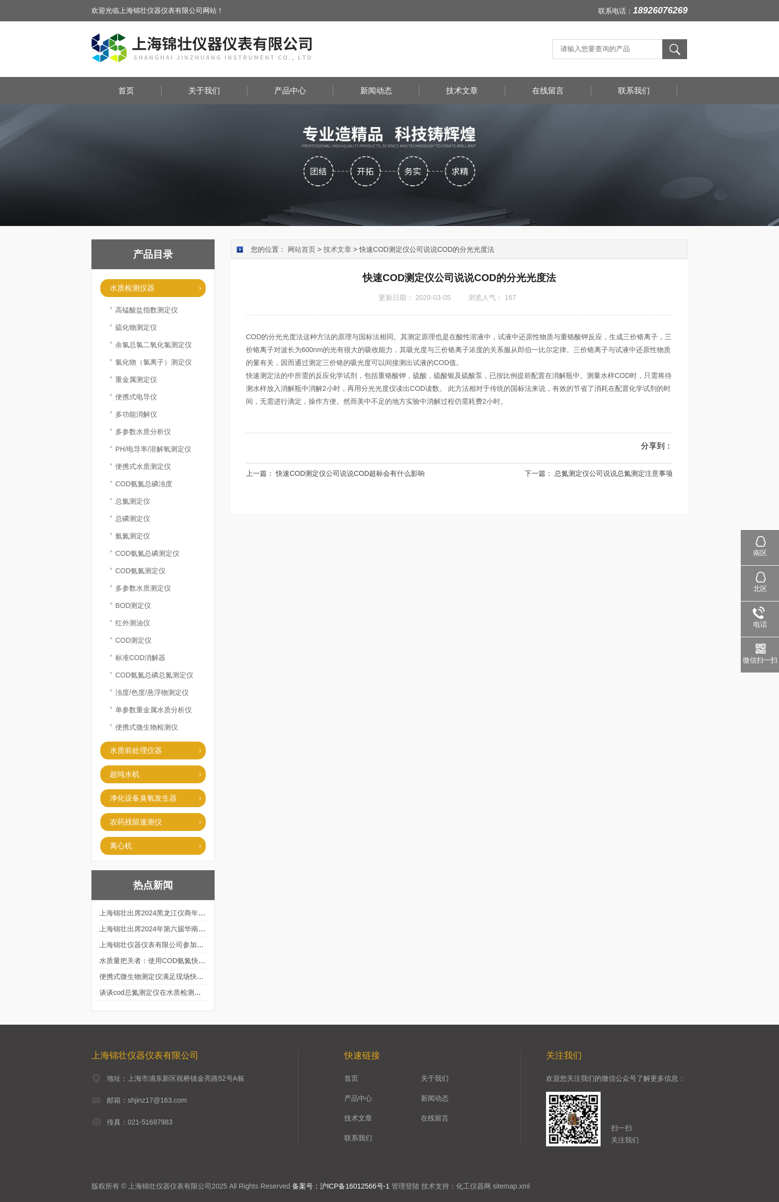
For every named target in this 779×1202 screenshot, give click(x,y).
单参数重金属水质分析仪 (153, 710)
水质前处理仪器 (136, 750)
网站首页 (301, 249)
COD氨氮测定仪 (140, 571)
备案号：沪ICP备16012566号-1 (341, 1186)
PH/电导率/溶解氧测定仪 (153, 449)
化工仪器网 (473, 1186)
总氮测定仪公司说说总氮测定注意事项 (613, 473)
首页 (126, 90)
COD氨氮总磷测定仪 (147, 553)
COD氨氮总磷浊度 (143, 484)
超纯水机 (125, 774)
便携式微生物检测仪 (146, 727)
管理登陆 (405, 1186)
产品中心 (290, 90)
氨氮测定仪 (132, 536)
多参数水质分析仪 (143, 432)
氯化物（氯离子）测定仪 (153, 362)
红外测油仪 (132, 623)
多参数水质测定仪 (143, 588)
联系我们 (634, 90)
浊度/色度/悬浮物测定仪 (152, 692)
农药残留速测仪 (136, 822)
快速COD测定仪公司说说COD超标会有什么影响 (350, 473)
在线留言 (548, 90)
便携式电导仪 (136, 397)
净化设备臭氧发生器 (143, 798)
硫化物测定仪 (136, 327)
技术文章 (462, 90)
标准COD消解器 (140, 658)
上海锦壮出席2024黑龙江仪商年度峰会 (159, 913)
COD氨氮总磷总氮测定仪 (154, 675)
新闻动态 (376, 90)
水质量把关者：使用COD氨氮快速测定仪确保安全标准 (183, 961)
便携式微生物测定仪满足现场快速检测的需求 (168, 976)
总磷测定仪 (132, 519)
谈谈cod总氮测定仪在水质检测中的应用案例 (167, 992)
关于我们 (204, 90)
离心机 (121, 845)
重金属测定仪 (136, 379)
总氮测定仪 (132, 501)
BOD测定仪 (133, 605)
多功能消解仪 (136, 414)
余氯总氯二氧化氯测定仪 (153, 345)
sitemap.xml (511, 1186)
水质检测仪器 (132, 288)
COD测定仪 (133, 640)
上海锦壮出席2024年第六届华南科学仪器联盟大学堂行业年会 (194, 929)
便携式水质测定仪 (143, 466)
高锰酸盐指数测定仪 (146, 310)
